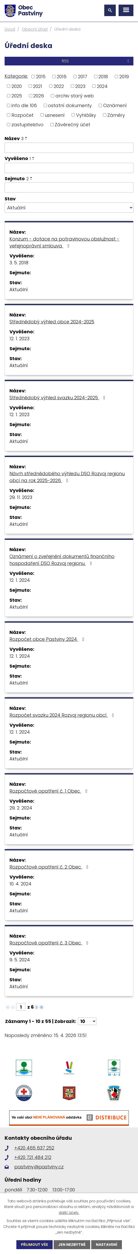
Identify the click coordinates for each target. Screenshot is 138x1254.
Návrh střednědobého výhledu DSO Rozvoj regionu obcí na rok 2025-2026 (67, 477)
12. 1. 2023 (19, 338)
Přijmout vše (34, 1244)
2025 (17, 96)
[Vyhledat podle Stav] (69, 207)
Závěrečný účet (72, 124)
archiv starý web (74, 96)
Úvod (10, 29)
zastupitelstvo (27, 124)
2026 (38, 96)
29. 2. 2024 (20, 808)
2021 (37, 86)
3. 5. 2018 (18, 262)
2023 (80, 86)
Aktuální (18, 289)
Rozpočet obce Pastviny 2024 (47, 639)
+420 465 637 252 (34, 1148)
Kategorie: (16, 76)
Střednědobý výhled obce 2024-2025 (51, 321)
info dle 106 (24, 105)
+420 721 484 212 (32, 1157)
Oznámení (115, 105)
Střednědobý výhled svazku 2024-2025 (58, 397)
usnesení (55, 115)
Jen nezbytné (72, 1244)
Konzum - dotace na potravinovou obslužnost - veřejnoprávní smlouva (64, 242)
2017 (82, 76)
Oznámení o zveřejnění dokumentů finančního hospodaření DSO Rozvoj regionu (61, 559)
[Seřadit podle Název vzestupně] (26, 137)
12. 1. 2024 (19, 580)
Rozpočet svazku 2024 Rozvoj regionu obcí (62, 715)
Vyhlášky (86, 115)
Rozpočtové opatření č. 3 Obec (49, 943)
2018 (103, 76)
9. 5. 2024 (19, 959)
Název (14, 138)
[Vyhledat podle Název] (69, 148)
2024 (102, 86)
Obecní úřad (35, 29)
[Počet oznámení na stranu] (87, 1021)
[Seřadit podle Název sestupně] (26, 139)
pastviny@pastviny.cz (39, 1167)
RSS (96, 61)
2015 (40, 76)
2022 (59, 86)
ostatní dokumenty (70, 105)
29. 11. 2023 (20, 497)
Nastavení (106, 1244)
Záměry (116, 115)
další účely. (69, 1212)
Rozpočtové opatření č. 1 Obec (49, 791)
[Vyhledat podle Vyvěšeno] (69, 168)
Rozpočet (22, 115)
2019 (124, 76)
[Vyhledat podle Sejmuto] (69, 187)
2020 (17, 86)
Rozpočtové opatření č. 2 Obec (49, 867)
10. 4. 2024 (20, 884)
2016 (61, 76)
